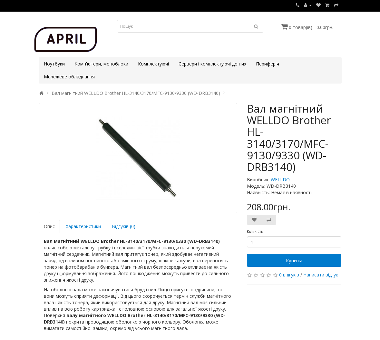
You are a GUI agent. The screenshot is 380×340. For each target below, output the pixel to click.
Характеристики (83, 226)
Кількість (255, 231)
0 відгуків (289, 275)
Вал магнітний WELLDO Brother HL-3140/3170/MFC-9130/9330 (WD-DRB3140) (136, 93)
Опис (49, 226)
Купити (294, 260)
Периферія (267, 64)
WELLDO (280, 179)
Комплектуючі (153, 64)
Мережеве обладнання (69, 77)
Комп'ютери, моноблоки (101, 64)
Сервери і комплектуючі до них (212, 64)
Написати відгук (320, 275)
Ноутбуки (54, 64)
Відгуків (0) (123, 226)
